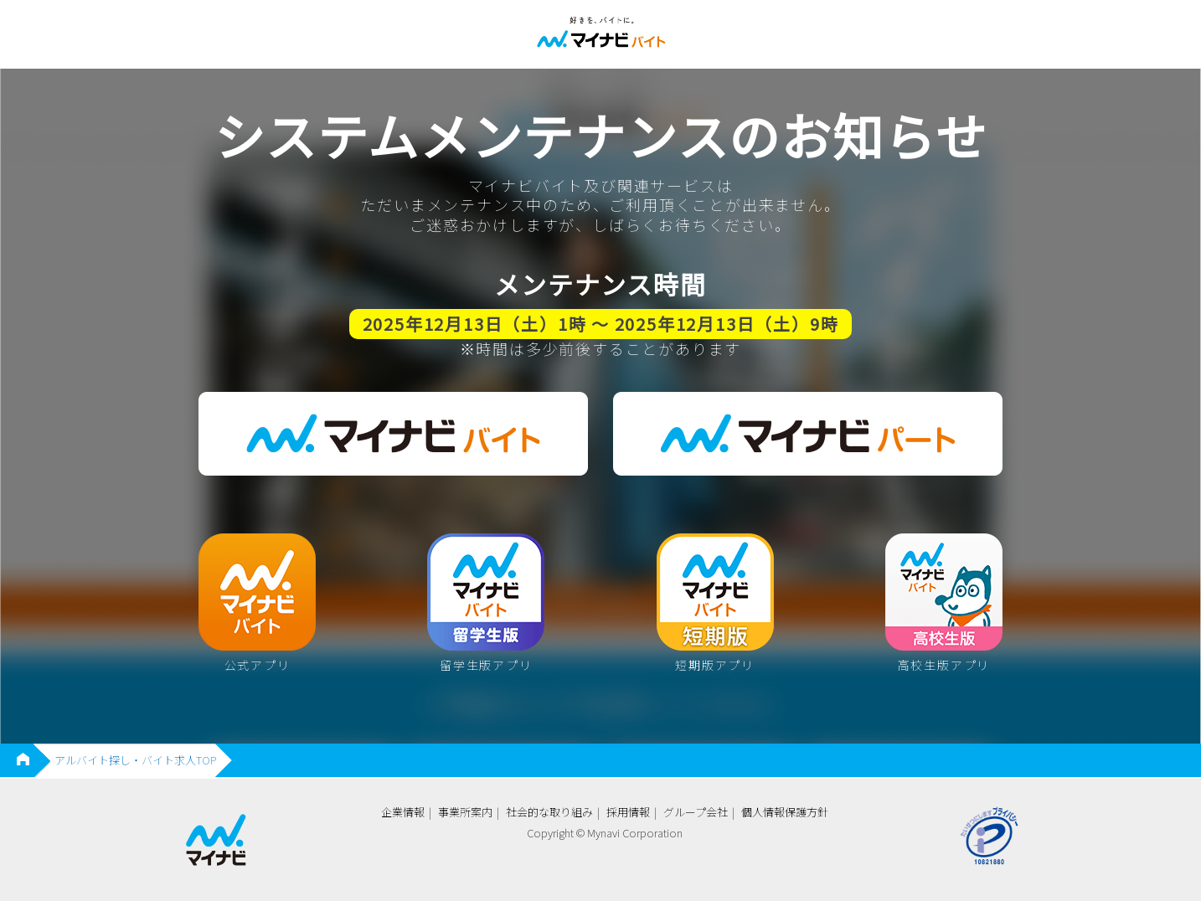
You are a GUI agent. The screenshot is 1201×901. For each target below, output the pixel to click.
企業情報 (403, 812)
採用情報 (628, 812)
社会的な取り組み (549, 812)
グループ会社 (695, 812)
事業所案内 (465, 812)
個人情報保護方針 (784, 812)
